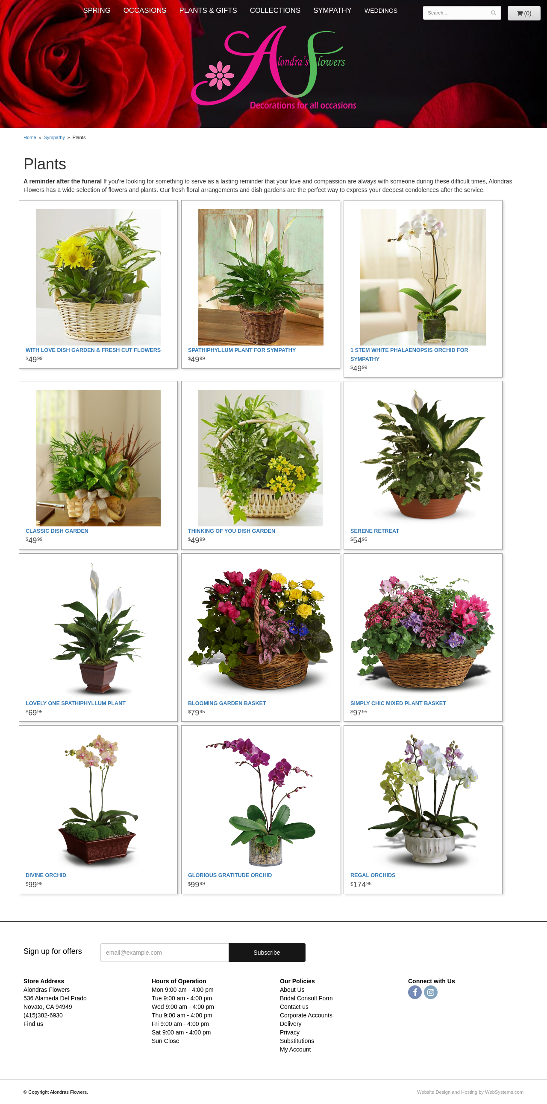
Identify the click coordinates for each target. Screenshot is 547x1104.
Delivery (291, 1023)
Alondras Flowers (273, 68)
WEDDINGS (381, 10)
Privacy (290, 1032)
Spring (96, 10)
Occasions (145, 10)
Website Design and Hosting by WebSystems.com (470, 1092)
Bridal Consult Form (306, 998)
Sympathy (332, 10)
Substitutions (297, 1040)
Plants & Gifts (208, 10)
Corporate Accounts (306, 1015)
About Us (292, 989)
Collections (275, 10)
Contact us (294, 1006)
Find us (33, 1023)
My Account (295, 1049)
